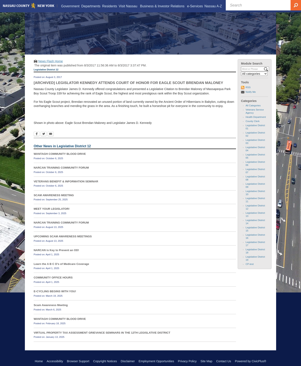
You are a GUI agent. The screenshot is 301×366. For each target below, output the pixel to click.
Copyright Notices (105, 361)
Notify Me (251, 92)
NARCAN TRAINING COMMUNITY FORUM (61, 167)
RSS (248, 87)
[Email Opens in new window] (50, 134)
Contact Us (223, 361)
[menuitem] (70, 6)
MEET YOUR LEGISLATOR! (52, 208)
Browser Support (78, 361)
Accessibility (55, 361)
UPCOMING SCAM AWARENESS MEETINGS (63, 236)
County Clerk (253, 121)
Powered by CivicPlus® (250, 361)
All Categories (253, 105)
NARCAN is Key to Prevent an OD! (56, 250)
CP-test (250, 264)
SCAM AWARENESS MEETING (54, 195)
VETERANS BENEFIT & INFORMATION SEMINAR (66, 181)
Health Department (256, 117)
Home (39, 361)
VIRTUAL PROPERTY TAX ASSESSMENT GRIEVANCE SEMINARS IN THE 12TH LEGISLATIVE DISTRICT (102, 332)
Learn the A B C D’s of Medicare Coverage (61, 264)
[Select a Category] (254, 74)
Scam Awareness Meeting (51, 305)
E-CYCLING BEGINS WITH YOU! (55, 291)
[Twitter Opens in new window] (44, 134)
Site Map (206, 361)
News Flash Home (50, 61)
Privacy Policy (187, 361)
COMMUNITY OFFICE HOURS (53, 277)
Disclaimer (128, 361)
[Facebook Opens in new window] (37, 134)
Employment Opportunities (156, 361)
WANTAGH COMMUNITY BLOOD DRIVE (60, 153)
